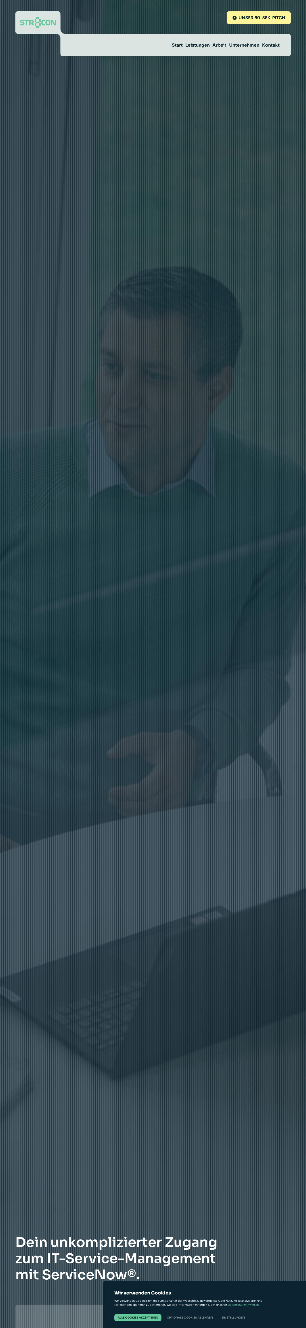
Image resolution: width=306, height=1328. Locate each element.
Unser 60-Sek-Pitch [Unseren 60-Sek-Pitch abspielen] (258, 17)
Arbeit (219, 45)
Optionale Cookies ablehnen (190, 1317)
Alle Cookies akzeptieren (138, 1317)
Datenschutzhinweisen (243, 1304)
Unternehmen (244, 45)
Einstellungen (233, 1317)
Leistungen (197, 45)
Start (177, 45)
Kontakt (271, 45)
